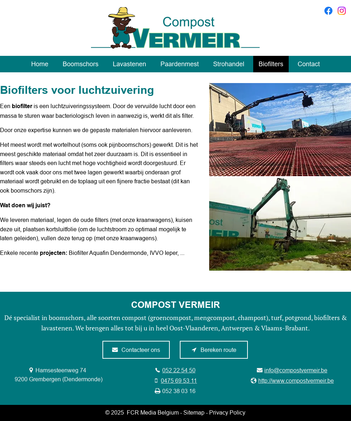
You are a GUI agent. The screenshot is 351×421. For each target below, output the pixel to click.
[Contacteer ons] (136, 350)
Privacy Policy (227, 412)
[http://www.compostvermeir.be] (292, 380)
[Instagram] (341, 10)
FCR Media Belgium (153, 412)
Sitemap (194, 412)
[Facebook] (328, 10)
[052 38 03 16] (175, 391)
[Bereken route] (214, 350)
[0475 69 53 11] (175, 380)
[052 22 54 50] (175, 370)
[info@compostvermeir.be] (292, 370)
